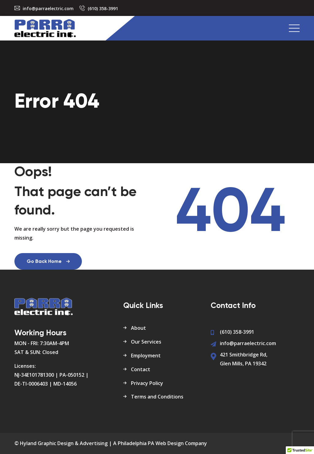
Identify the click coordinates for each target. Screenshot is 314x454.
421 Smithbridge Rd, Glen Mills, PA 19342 (243, 359)
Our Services (146, 341)
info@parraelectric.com (48, 8)
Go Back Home (48, 261)
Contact (140, 369)
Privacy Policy (147, 383)
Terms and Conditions (157, 396)
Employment (146, 355)
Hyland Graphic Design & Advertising (64, 443)
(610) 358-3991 (103, 8)
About (138, 328)
